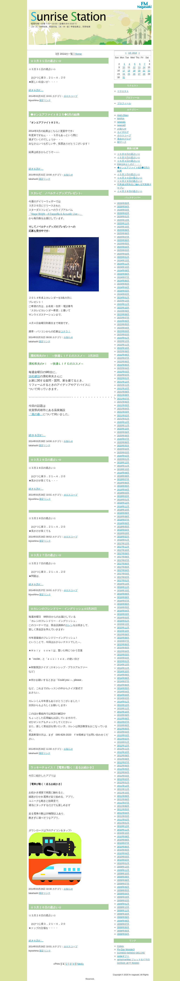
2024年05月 (123, 284)
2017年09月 (123, 553)
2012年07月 (123, 762)
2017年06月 (123, 563)
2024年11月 (123, 263)
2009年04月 (123, 893)
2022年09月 (123, 351)
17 (124, 71)
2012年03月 (123, 776)
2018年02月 (123, 536)
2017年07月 (123, 560)
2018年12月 (123, 503)
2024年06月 (123, 280)
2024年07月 (123, 277)
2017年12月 (123, 543)
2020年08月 (123, 435)
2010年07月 (123, 843)
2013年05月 (123, 728)
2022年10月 (123, 348)
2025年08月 (123, 233)
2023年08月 (123, 314)
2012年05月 (123, 769)
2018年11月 (123, 506)
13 (139, 67)
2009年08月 (123, 880)
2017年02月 (123, 577)
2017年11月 (123, 546)
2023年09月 (123, 311)
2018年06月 (123, 523)
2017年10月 (123, 550)
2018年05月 (123, 526)
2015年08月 (123, 637)
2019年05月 (123, 486)
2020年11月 (123, 425)
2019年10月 (123, 469)
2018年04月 (123, 530)
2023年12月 (123, 300)
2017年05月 (123, 567)
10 (124, 67)
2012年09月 (123, 755)
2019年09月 (123, 472)
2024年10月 (123, 267)
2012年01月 (123, 782)
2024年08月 (123, 274)
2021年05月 (123, 405)
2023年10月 (123, 307)
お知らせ (68, 174)
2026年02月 (123, 213)
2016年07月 (123, 600)
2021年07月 (123, 398)
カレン (69, 625)
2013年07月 (123, 722)
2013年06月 (123, 725)
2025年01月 (123, 257)
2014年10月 (123, 671)
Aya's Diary (122, 115)
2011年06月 (123, 806)
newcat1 (121, 122)
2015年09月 (123, 634)
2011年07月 (123, 802)
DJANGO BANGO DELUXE (131, 953)
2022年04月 (123, 368)
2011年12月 (123, 786)
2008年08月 (123, 920)
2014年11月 (123, 668)
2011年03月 (123, 816)
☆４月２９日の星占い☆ (129, 181)
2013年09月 (123, 715)
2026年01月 (123, 216)
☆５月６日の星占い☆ (128, 154)
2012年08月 (123, 759)
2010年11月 (123, 829)
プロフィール (124, 103)
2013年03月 (123, 735)
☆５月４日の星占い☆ (128, 161)
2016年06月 (123, 604)
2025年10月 (123, 226)
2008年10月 (123, 914)
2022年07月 (123, 358)
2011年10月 (123, 792)
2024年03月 (123, 290)
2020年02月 (123, 456)
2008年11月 (123, 910)
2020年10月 (123, 428)
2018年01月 (123, 540)
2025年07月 (123, 237)
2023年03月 (123, 331)
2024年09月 (123, 270)
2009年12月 (123, 866)
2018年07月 (123, 519)
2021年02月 (123, 415)
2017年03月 (123, 573)
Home (78, 53)
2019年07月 (123, 479)
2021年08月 (123, 395)
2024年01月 (123, 297)
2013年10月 (123, 711)
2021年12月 (123, 381)
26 (134, 74)
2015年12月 (123, 624)
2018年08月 (123, 516)
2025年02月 (123, 253)
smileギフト (123, 956)
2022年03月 (123, 371)
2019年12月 (123, 462)
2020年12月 (123, 422)
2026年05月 (123, 203)
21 (144, 71)
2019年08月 (123, 476)
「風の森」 (36, 414)
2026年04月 (123, 206)
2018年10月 (123, 509)
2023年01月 (123, 338)
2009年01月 (123, 904)
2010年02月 (123, 860)
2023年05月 (123, 324)
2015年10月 (123, 631)
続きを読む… (36, 90)
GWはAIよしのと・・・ (129, 164)
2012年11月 (123, 749)
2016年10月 (123, 590)
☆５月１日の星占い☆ (128, 174)
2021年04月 (123, 408)
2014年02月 (123, 698)
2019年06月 (123, 482)
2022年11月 (123, 344)
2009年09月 (123, 876)
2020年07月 (123, 439)
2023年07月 (123, 317)
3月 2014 (132, 53)
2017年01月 (123, 580)
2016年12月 (123, 583)
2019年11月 (123, 466)
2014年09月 (123, 674)
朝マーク (121, 142)
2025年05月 (123, 243)
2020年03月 (123, 452)
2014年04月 (123, 691)
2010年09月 (123, 836)
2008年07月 (123, 924)
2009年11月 (123, 870)
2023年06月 (123, 321)
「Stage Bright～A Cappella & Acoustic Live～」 (55, 214)
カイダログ (123, 132)
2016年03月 (123, 614)
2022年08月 (123, 354)
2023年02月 (123, 334)
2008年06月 (123, 927)
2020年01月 (123, 459)
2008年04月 (123, 934)
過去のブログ (124, 138)
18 (129, 71)
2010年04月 (123, 853)
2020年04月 (123, 449)
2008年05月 (123, 930)
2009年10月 (123, 873)
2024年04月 (123, 287)
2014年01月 (123, 701)
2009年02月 (123, 900)
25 (129, 74)
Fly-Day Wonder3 (126, 949)
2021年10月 (123, 388)
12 (134, 67)
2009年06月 (123, 887)
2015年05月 (123, 647)
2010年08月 (123, 839)
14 (144, 67)
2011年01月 (123, 823)
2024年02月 (123, 294)
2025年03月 (123, 250)
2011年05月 (123, 809)
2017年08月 (123, 556)
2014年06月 (123, 685)
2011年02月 (123, 819)
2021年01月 (123, 418)
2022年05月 (123, 365)
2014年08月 (123, 678)
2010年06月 (123, 846)
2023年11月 (123, 304)
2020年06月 (123, 442)
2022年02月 (123, 375)
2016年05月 (123, 607)
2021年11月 (123, 385)
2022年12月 (123, 341)
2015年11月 (123, 627)
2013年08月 (123, 718)
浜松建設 (34, 376)
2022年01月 (123, 378)
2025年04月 (123, 247)
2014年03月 (123, 695)
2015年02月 (123, 658)
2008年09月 (123, 917)
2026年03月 (123, 210)
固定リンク (45, 100)
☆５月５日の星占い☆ (128, 157)
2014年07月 (123, 681)
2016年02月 (123, 617)
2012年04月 (123, 772)
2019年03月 (123, 493)
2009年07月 (123, 883)
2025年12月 (123, 220)
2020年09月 (123, 432)
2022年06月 (123, 361)
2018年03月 (123, 533)
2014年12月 (123, 664)
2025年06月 (123, 240)
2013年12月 (123, 705)
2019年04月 (123, 489)
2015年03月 (123, 654)
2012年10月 (123, 752)
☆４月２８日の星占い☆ (129, 191)
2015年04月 (123, 651)
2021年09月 (123, 391)
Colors (120, 946)
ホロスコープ (70, 96)
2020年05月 (123, 445)
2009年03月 (123, 897)
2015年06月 (123, 644)
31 (124, 77)
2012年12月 (123, 745)
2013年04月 (123, 732)
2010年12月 (123, 826)
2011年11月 (123, 789)
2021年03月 (123, 412)
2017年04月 (123, 570)
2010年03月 (123, 856)
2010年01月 (123, 863)
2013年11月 (123, 708)
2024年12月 (123, 260)
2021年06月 (123, 402)
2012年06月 (123, 765)
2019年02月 (123, 496)
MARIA (120, 118)
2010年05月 (123, 850)
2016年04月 (123, 610)
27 (139, 74)
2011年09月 (123, 796)
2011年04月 (123, 813)
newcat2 (121, 125)
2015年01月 (123, 661)
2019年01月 (123, 499)
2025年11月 (123, 223)
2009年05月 (123, 890)
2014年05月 (123, 688)
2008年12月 (123, 907)
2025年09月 (123, 230)
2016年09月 (123, 593)
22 (149, 71)
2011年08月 (123, 799)
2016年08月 (123, 597)
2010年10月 (123, 833)
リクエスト (123, 91)
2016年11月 (123, 587)
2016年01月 (123, 621)
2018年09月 (123, 513)
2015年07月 (123, 641)
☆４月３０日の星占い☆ (129, 177)
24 (124, 74)
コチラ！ (65, 331)
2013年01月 (123, 742)
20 (139, 71)
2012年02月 (123, 779)
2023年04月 (123, 328)
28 (144, 74)
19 (134, 71)
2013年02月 (123, 739)
